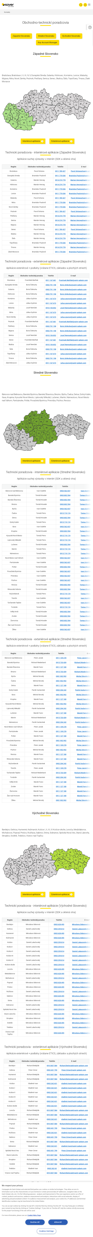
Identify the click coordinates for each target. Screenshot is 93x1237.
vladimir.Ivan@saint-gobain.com (73, 1083)
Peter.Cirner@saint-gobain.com (74, 1070)
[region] (46, 1209)
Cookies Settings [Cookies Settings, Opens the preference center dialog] (46, 1231)
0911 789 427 (60, 171)
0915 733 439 (61, 672)
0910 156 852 (51, 308)
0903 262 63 (52, 1168)
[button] (90, 4)
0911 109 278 (61, 658)
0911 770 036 (60, 176)
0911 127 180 (61, 667)
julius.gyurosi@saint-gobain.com (73, 299)
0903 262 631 (52, 1083)
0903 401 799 (52, 1070)
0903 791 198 (51, 285)
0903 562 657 (65, 491)
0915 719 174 (65, 513)
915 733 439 (61, 662)
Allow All (58, 1222)
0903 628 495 (59, 924)
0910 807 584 (52, 1066)
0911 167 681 (51, 280)
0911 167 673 (51, 299)
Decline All (35, 1222)
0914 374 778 (60, 180)
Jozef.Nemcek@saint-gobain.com (73, 308)
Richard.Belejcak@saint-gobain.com (74, 1066)
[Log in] (85, 5)
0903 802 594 (65, 495)
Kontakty (7, 12)
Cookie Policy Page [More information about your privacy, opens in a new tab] (34, 1215)
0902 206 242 (61, 690)
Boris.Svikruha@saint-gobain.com (73, 285)
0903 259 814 (59, 929)
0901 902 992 (61, 676)
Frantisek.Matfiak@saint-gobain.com (73, 280)
